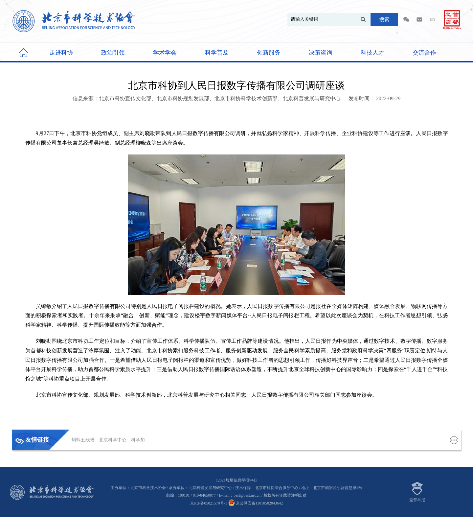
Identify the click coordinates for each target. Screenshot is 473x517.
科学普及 (217, 52)
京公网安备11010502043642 (255, 503)
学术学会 (165, 52)
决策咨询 (320, 52)
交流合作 (424, 52)
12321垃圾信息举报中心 (236, 480)
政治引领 (113, 52)
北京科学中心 (113, 439)
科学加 (138, 439)
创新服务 (269, 52)
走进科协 (61, 52)
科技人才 (372, 52)
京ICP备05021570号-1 (208, 503)
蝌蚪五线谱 (84, 439)
